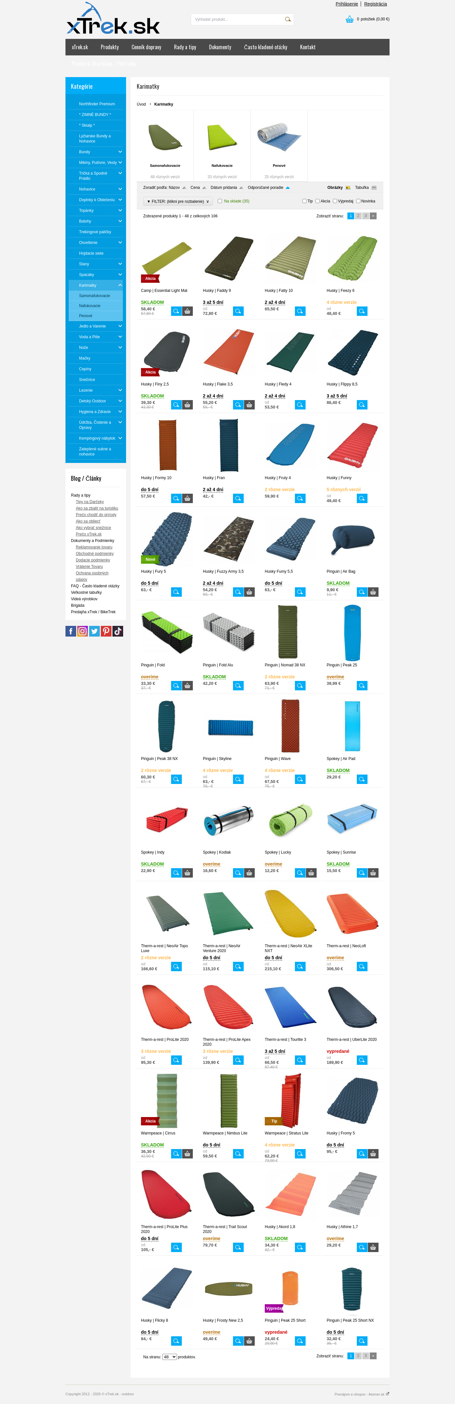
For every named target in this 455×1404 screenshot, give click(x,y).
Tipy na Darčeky (90, 502)
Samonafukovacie (165, 165)
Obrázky (335, 187)
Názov (174, 187)
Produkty (110, 47)
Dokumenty (220, 47)
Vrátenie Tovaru (89, 566)
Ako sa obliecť (88, 521)
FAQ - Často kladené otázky (95, 586)
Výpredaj (345, 201)
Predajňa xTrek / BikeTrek (93, 612)
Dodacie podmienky (93, 560)
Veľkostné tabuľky (86, 592)
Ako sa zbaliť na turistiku (97, 508)
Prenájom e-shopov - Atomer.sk (362, 1394)
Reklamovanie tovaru (94, 547)
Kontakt (308, 47)
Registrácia (375, 3)
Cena (195, 187)
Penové (279, 165)
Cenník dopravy (146, 47)
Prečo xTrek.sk (89, 534)
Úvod (141, 104)
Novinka (368, 201)
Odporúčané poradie (265, 187)
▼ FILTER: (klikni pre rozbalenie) (178, 201)
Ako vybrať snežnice (93, 527)
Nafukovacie (222, 165)
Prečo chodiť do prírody (96, 514)
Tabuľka (362, 187)
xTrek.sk (80, 47)
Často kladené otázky (265, 47)
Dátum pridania (224, 187)
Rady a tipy (185, 47)
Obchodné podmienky (95, 553)
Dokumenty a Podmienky (92, 540)
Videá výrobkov (84, 599)
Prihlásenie (347, 3)
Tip (310, 201)
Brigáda (77, 605)
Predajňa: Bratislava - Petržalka (104, 63)
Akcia (325, 201)
